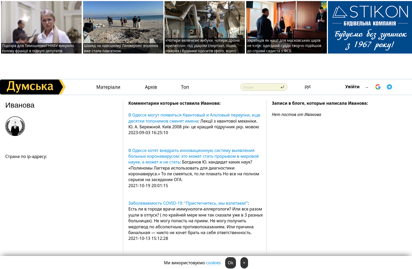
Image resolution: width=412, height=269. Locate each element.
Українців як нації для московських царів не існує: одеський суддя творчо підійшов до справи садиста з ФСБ (284, 45)
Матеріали (108, 87)
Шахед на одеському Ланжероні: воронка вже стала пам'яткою (121, 48)
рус (308, 86)
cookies (213, 263)
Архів (151, 87)
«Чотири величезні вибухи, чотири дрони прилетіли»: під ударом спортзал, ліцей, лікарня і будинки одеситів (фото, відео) (203, 45)
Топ (185, 87)
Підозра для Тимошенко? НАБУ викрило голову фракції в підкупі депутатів (38, 48)
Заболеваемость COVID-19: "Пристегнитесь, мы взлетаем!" (188, 203)
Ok (230, 263)
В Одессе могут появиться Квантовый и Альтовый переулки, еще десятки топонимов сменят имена (194, 118)
